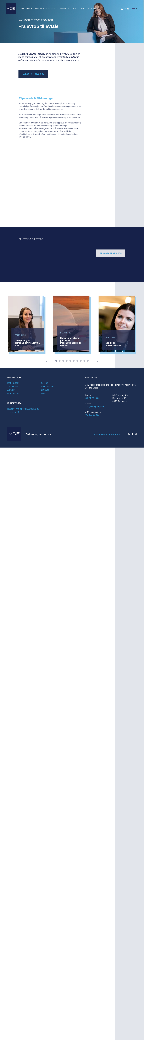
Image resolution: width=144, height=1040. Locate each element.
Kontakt (45, 390)
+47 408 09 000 (92, 415)
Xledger (13, 412)
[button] (134, 8)
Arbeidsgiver (47, 387)
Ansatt (44, 394)
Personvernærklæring (108, 434)
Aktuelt (11, 390)
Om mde (44, 383)
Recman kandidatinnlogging (23, 409)
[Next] (97, 361)
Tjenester (12, 387)
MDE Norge (13, 383)
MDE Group (13, 394)
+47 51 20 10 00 (92, 398)
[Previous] (47, 361)
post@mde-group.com (95, 406)
